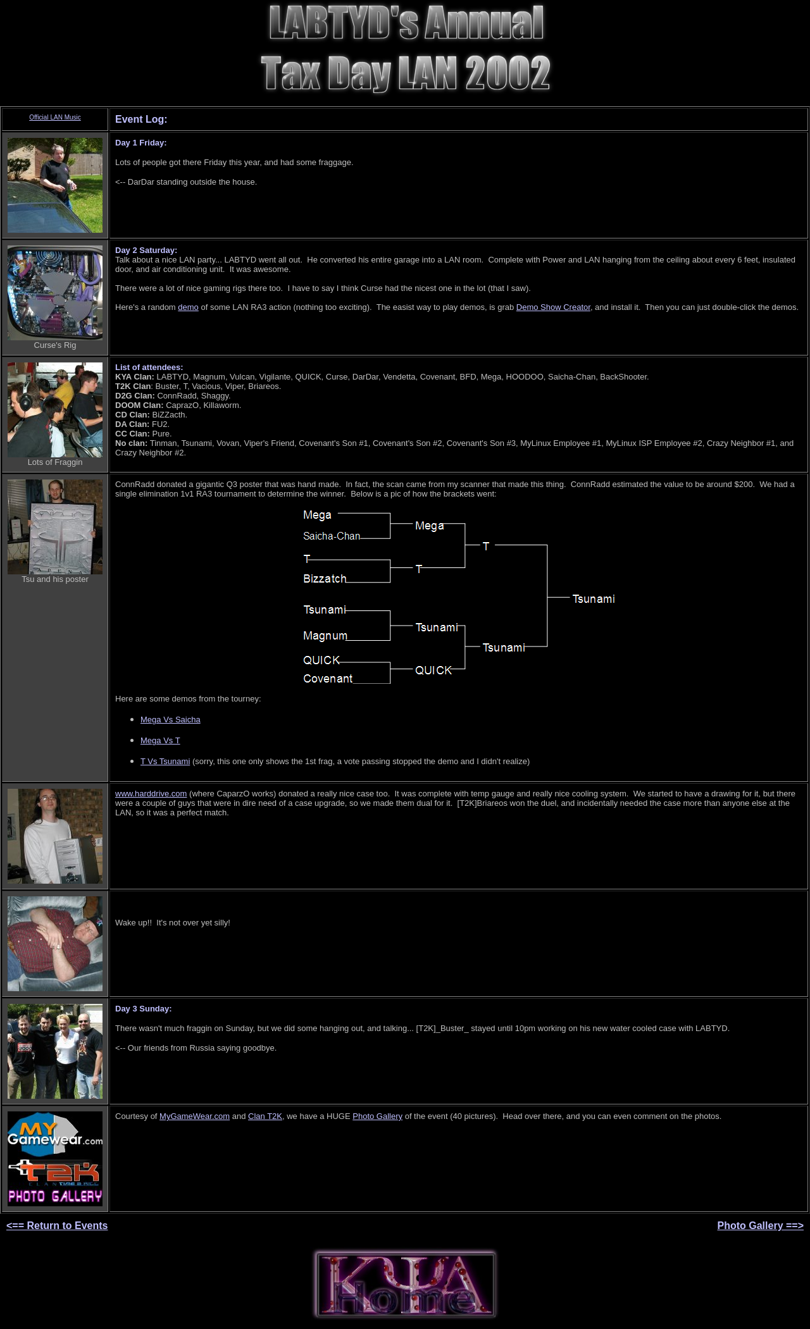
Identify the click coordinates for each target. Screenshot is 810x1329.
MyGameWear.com (194, 1116)
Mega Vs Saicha (170, 719)
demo (188, 307)
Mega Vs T (160, 740)
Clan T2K (265, 1116)
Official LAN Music (55, 117)
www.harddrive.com (151, 793)
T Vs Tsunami (165, 761)
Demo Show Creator (553, 307)
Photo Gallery (377, 1116)
